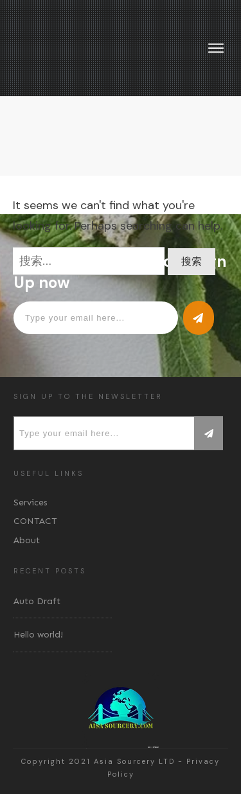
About (26, 540)
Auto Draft (36, 601)
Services (30, 502)
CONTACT (35, 521)
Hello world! (38, 634)
